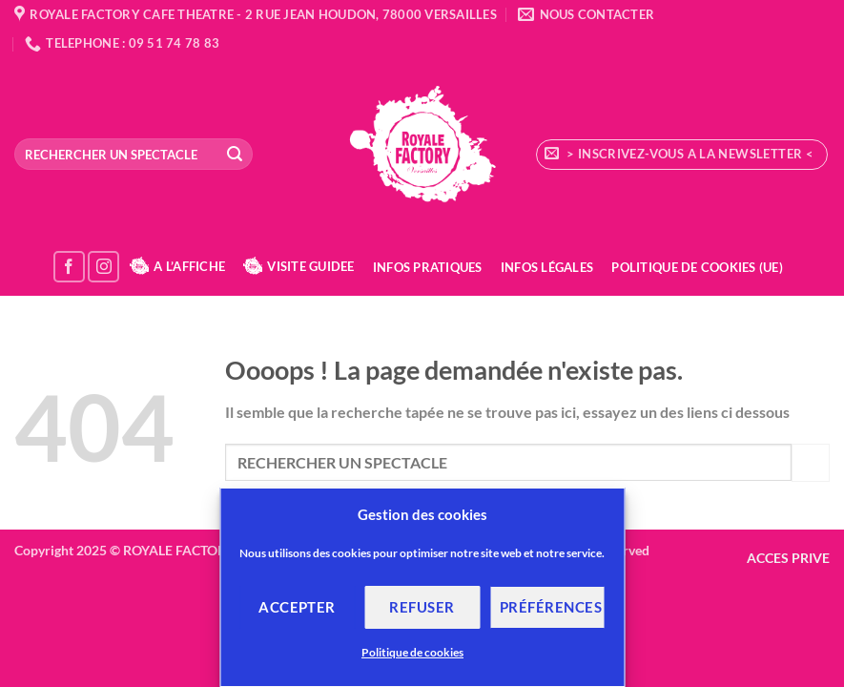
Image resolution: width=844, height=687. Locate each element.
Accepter (297, 606)
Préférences (551, 606)
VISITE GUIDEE (298, 266)
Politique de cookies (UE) (696, 267)
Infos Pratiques (428, 267)
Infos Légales (547, 267)
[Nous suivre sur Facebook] (69, 266)
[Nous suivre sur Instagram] (103, 266)
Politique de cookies (412, 652)
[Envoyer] (234, 154)
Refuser (421, 606)
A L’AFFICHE (177, 266)
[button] (682, 154)
